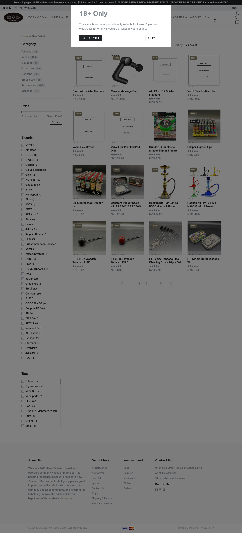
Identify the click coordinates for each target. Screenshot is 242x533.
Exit (152, 38)
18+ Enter (90, 38)
